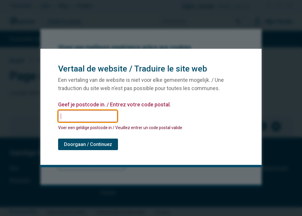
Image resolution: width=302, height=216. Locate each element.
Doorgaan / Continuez (88, 144)
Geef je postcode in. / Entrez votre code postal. (114, 105)
